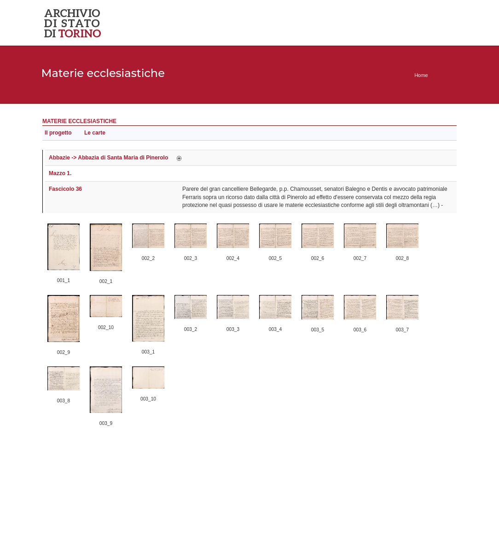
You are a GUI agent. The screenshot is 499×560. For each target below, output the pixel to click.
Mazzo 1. (60, 173)
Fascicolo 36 (65, 189)
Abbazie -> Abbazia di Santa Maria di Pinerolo (108, 157)
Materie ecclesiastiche (79, 121)
